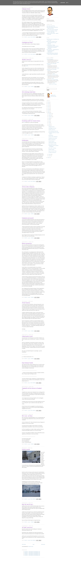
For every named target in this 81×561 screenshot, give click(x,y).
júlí (49, 119)
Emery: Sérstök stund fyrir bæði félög (52, 29)
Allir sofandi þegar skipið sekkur (28, 92)
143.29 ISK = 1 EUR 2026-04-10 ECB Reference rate (32, 555)
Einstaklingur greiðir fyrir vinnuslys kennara (31, 120)
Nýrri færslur (24, 544)
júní (49, 121)
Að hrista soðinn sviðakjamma (28, 186)
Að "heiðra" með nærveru (27, 527)
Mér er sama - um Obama (27, 415)
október (50, 115)
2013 (48, 105)
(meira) (58, 62)
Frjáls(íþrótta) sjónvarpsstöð (28, 218)
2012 (48, 106)
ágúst (49, 118)
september (50, 116)
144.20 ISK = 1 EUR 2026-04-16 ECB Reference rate (32, 551)
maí (49, 122)
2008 (48, 112)
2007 (48, 157)
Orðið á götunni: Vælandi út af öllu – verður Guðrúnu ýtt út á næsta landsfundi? (52, 42)
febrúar (50, 154)
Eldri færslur (43, 544)
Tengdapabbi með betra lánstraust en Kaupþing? (32, 388)
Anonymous (48, 63)
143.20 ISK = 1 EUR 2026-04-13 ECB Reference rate (32, 554)
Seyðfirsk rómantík (26, 449)
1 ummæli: (32, 213)
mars (49, 125)
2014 (48, 103)
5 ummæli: (32, 358)
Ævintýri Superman (26, 302)
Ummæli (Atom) (30, 546)
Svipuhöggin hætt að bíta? (27, 42)
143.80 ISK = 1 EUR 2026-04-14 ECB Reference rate (32, 553)
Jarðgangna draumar (26, 8)
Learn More (62, 2)
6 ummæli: (32, 86)
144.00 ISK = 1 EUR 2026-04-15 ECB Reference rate (32, 552)
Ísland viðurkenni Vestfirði (27, 362)
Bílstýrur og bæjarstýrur (27, 243)
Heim (33, 544)
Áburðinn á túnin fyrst (26, 59)
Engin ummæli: (33, 54)
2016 (48, 102)
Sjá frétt (27, 65)
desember (50, 113)
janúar (50, 155)
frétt (24, 122)
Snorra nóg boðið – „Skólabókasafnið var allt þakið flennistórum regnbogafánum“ (53, 50)
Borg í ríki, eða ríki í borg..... (28, 504)
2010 (48, 109)
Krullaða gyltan (25, 140)
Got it (67, 2)
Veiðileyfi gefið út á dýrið (27, 336)
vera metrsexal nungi (55, 74)
